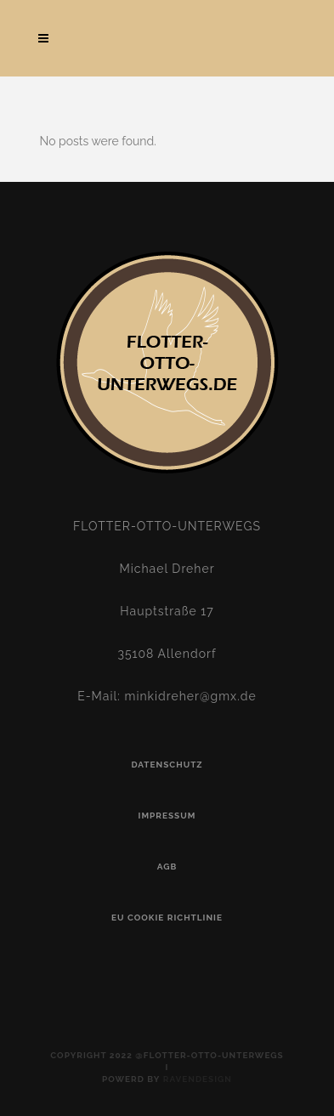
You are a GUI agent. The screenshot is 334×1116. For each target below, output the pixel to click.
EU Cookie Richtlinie (167, 917)
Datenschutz (166, 764)
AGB (167, 866)
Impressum (167, 815)
